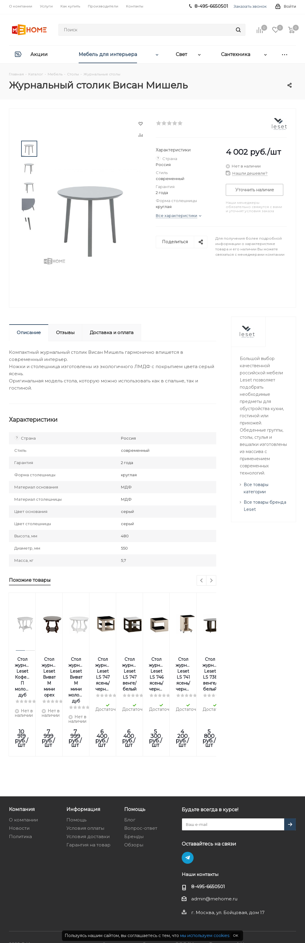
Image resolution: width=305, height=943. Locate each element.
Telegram (188, 810)
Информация (83, 761)
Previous (202, 581)
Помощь (76, 772)
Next (211, 581)
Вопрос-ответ (140, 780)
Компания (22, 761)
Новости (19, 780)
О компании (23, 772)
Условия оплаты (85, 780)
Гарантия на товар (88, 797)
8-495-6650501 (208, 839)
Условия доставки (88, 789)
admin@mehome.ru (214, 851)
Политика (20, 789)
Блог (130, 772)
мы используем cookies (204, 935)
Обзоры (133, 797)
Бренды (134, 789)
